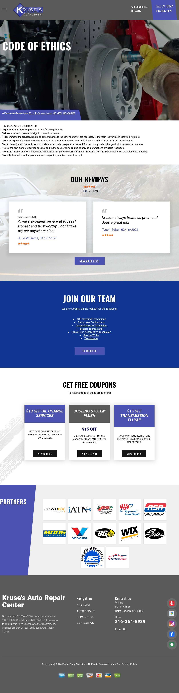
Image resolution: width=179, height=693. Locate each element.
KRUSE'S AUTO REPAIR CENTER (20, 126)
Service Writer (91, 335)
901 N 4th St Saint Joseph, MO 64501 (45, 113)
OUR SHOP (84, 605)
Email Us (120, 629)
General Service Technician (91, 325)
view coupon (44, 454)
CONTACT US (85, 622)
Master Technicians (91, 328)
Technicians (91, 338)
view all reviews (89, 261)
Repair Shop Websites (74, 664)
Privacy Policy (129, 664)
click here (89, 351)
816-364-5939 (163, 11)
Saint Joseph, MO (27, 217)
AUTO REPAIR (85, 611)
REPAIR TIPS (85, 617)
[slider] (89, 186)
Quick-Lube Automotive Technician (91, 331)
